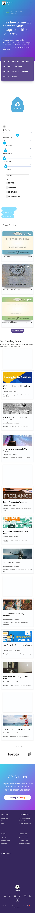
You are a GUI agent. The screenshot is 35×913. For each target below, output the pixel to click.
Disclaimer (4, 843)
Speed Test (4, 818)
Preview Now (8, 212)
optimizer (11, 192)
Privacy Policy (5, 840)
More (14, 76)
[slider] (17, 135)
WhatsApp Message (24, 818)
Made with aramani (24, 843)
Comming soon (23, 838)
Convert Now (7, 216)
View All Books (17, 330)
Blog (2, 823)
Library (3, 821)
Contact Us (22, 821)
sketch (10, 183)
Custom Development (25, 823)
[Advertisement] (17, 359)
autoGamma (13, 196)
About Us (4, 838)
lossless (11, 187)
